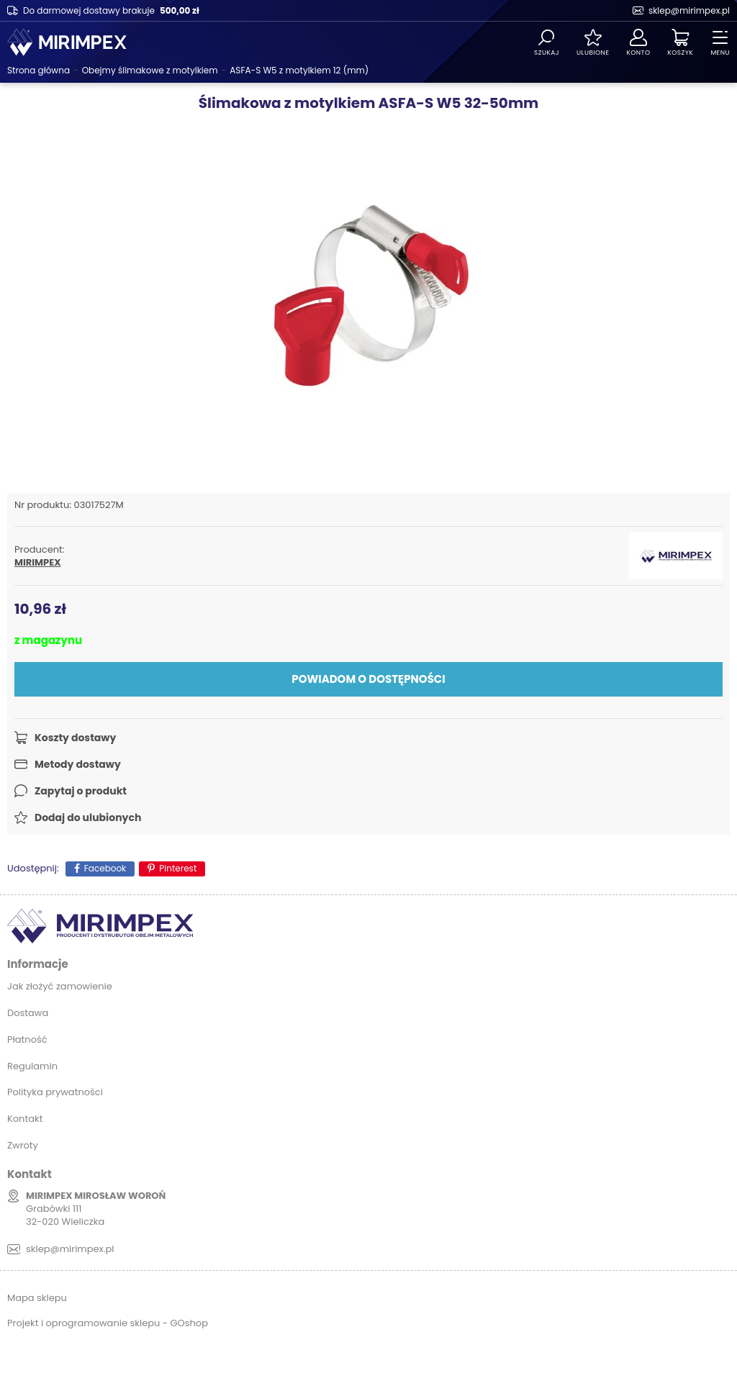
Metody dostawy (78, 764)
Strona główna (38, 70)
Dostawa (27, 1013)
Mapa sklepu (37, 1298)
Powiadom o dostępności (368, 678)
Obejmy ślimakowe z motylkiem (150, 70)
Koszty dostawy (75, 737)
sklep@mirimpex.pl (689, 10)
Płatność (27, 1039)
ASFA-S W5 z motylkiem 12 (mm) (299, 70)
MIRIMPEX (37, 562)
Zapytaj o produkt (81, 791)
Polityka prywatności (55, 1092)
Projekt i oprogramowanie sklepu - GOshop (107, 1323)
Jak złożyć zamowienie (59, 986)
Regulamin (32, 1066)
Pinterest (177, 868)
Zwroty (22, 1145)
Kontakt (24, 1118)
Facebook (105, 868)
